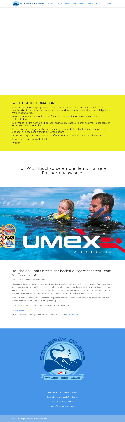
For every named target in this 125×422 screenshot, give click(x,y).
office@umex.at (74, 314)
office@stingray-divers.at (86, 135)
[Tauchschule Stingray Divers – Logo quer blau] (29, 3)
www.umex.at (18, 310)
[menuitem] (51, 3)
